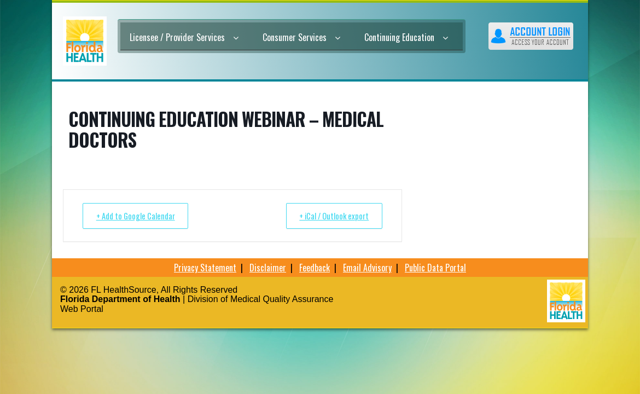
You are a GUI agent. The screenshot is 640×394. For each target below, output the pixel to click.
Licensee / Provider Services (184, 37)
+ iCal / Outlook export (330, 216)
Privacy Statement (205, 267)
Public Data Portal (435, 267)
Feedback (314, 267)
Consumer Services (301, 37)
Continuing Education (406, 37)
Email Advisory (367, 267)
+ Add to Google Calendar (138, 216)
